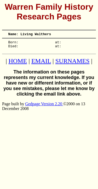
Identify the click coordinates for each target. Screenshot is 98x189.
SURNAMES (72, 64)
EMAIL (41, 64)
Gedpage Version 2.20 (44, 107)
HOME (17, 64)
